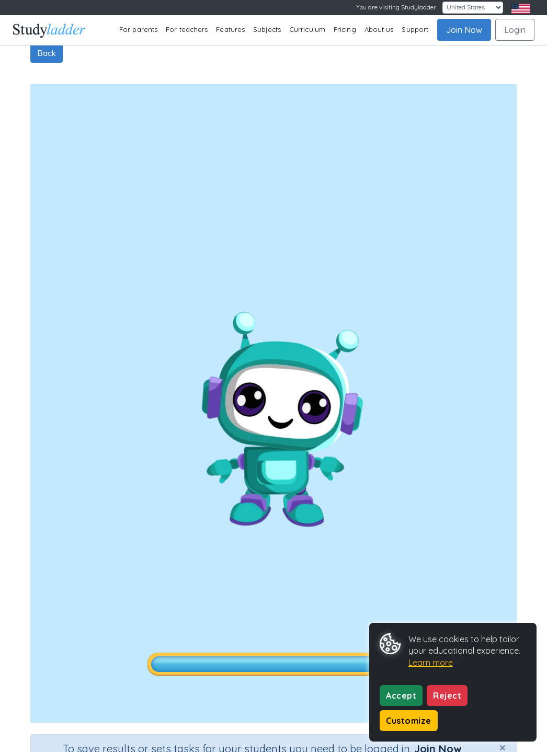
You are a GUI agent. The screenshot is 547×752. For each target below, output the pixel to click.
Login (515, 30)
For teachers (187, 29)
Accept (401, 695)
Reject (447, 695)
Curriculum (307, 29)
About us (379, 29)
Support (415, 29)
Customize (408, 720)
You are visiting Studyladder (396, 7)
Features (230, 29)
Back (46, 53)
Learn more (430, 662)
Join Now (464, 30)
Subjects (267, 29)
